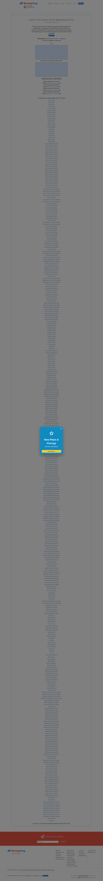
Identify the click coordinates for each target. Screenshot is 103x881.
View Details (51, 451)
